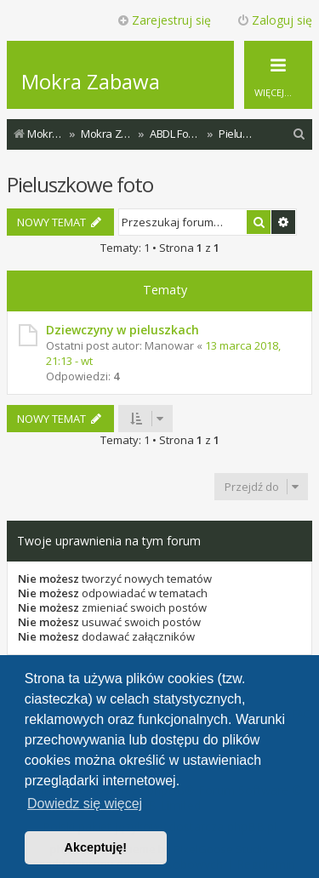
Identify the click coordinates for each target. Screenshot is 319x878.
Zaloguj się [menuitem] (274, 20)
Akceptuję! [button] (96, 847)
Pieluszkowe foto (80, 184)
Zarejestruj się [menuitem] (164, 20)
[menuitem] (299, 134)
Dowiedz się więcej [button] (84, 803)
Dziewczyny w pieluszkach (122, 330)
